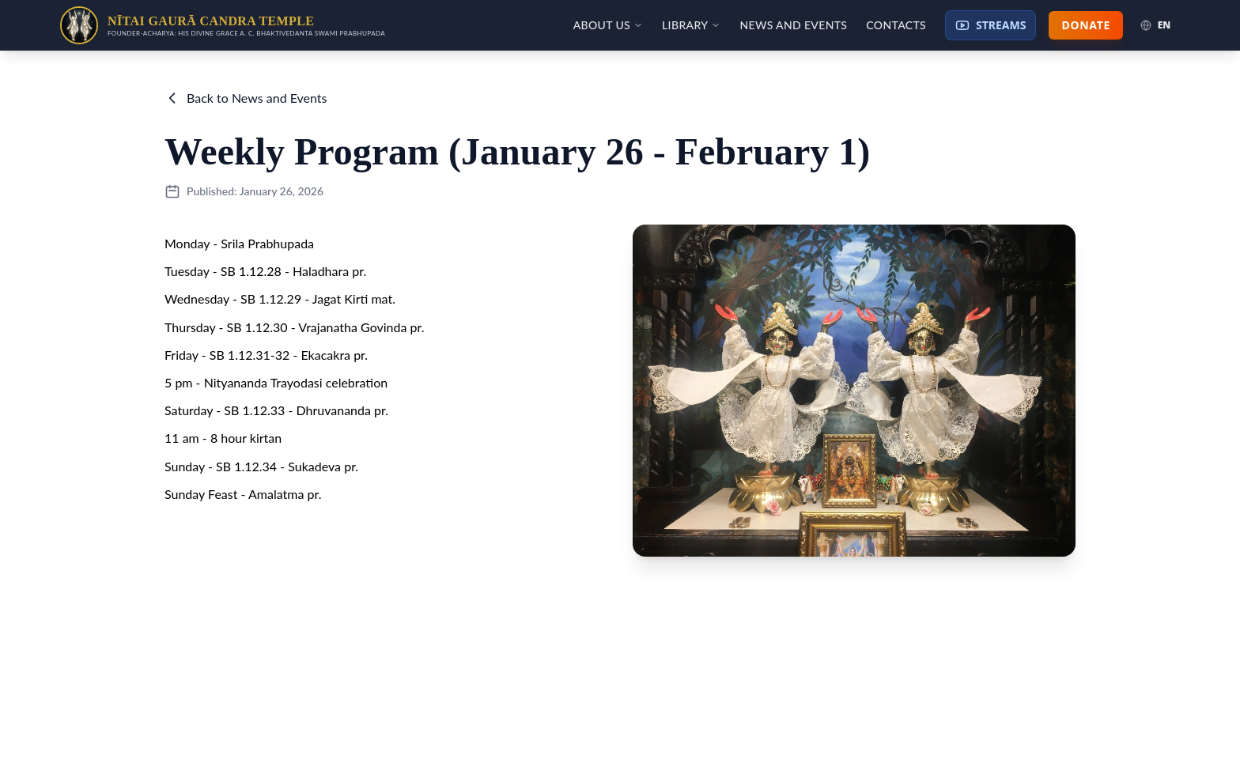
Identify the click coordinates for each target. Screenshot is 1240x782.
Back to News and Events (245, 98)
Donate (1085, 24)
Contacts (896, 25)
